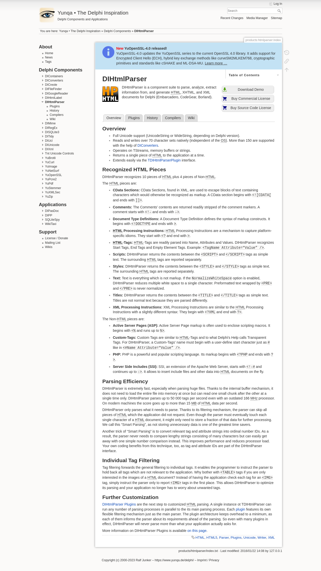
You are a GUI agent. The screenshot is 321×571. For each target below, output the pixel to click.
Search (279, 11)
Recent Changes (231, 18)
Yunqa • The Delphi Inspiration (80, 31)
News (49, 57)
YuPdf (49, 183)
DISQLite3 (52, 132)
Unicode (250, 537)
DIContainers (54, 76)
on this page (196, 531)
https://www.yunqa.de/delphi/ (174, 560)
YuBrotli (50, 158)
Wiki (52, 119)
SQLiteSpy (52, 219)
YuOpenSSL (53, 175)
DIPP (48, 215)
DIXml (49, 149)
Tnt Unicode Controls (59, 153)
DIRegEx (51, 128)
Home (49, 53)
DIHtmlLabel (53, 98)
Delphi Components (117, 31)
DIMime (50, 123)
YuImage (51, 166)
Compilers (56, 115)
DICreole (51, 85)
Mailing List (52, 242)
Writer (262, 537)
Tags (48, 61)
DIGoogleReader (56, 93)
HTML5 (211, 537)
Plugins (55, 106)
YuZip (49, 196)
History (54, 110)
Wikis (48, 247)
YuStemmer (53, 188)
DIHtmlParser (144, 31)
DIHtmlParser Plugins (119, 504)
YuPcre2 (51, 179)
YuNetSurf (52, 171)
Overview (113, 118)
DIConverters (54, 80)
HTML (199, 537)
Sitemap (276, 18)
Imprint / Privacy (208, 560)
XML (271, 537)
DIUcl (49, 140)
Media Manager (257, 18)
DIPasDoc (52, 211)
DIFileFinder (53, 89)
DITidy (49, 136)
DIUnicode (52, 145)
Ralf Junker (143, 560)
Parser (224, 537)
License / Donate (56, 238)
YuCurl (49, 162)
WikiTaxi (50, 224)
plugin (240, 509)
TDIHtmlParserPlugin (164, 160)
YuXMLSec (52, 192)
